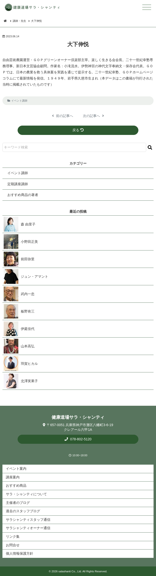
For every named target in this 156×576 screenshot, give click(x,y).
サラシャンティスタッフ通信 (28, 520)
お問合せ (13, 545)
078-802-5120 (80, 439)
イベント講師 (19, 100)
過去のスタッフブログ (23, 511)
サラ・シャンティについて (26, 494)
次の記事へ (93, 116)
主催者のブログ (18, 503)
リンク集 (13, 536)
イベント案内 (16, 469)
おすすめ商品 (16, 485)
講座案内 (13, 477)
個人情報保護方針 (19, 553)
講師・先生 (19, 20)
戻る (78, 130)
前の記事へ (62, 116)
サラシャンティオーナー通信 (28, 528)
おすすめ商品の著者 (22, 195)
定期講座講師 (17, 184)
